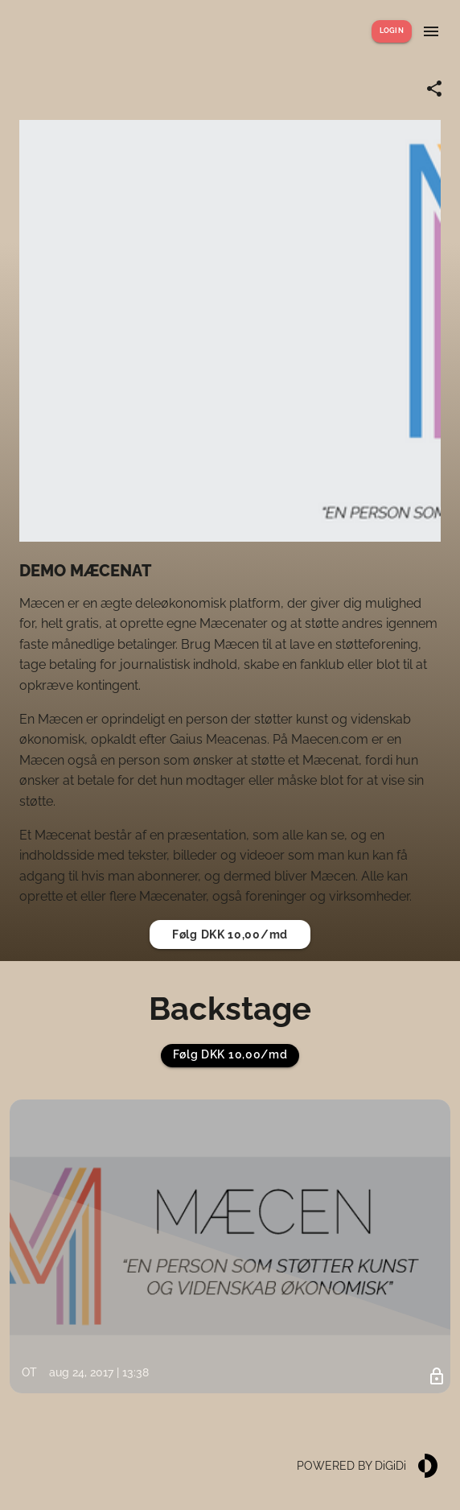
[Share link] (434, 88)
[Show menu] (431, 31)
